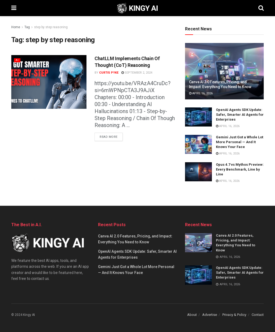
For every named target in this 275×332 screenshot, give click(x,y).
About (192, 315)
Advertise (209, 315)
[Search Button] (261, 8)
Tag (27, 27)
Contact (258, 315)
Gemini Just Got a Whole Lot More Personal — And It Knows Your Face (239, 142)
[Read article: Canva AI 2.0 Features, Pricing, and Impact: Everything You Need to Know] (224, 71)
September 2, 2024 (136, 72)
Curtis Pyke (108, 72)
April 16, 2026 (201, 93)
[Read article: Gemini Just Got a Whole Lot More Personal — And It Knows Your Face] (198, 144)
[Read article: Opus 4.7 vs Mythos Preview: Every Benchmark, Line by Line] (198, 172)
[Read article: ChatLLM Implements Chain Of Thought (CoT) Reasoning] (48, 82)
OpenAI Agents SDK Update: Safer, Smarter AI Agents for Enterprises (240, 114)
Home (15, 27)
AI (17, 60)
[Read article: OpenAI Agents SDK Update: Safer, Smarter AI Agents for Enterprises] (198, 117)
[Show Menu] (13, 8)
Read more (111, 136)
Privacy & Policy (234, 315)
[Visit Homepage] (137, 8)
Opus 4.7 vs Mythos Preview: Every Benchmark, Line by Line (240, 169)
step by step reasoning (51, 27)
